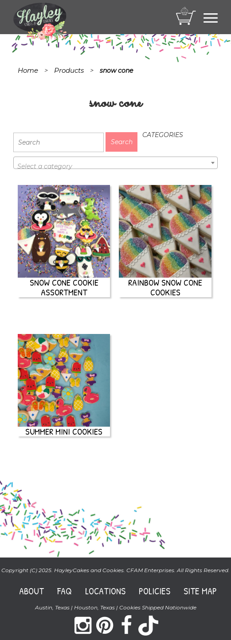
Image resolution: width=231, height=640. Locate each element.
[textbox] (115, 166)
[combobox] (115, 163)
